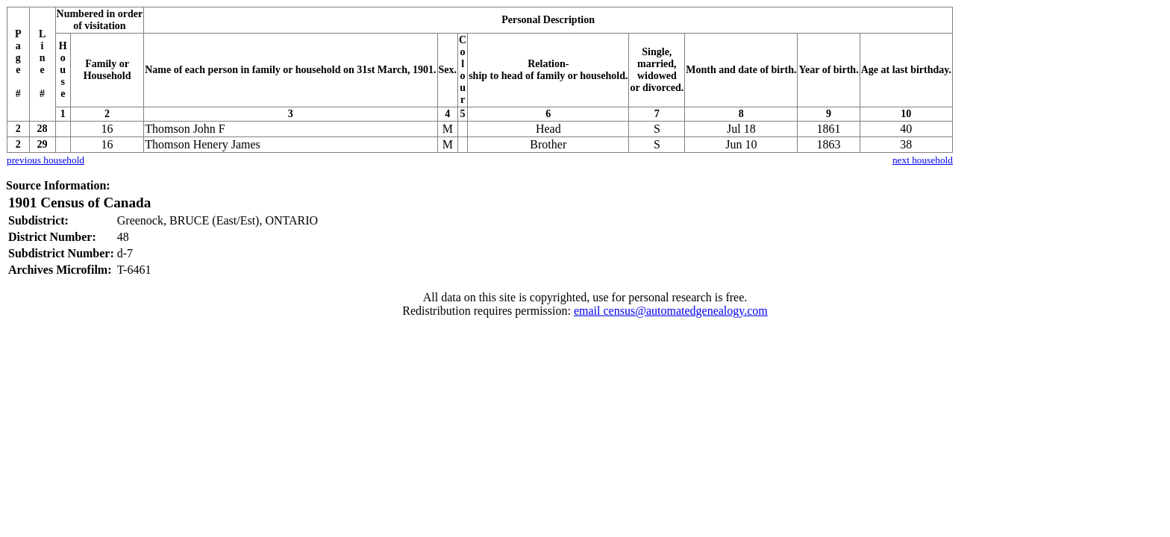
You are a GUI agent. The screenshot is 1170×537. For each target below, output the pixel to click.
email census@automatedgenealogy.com (671, 310)
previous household (45, 160)
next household (922, 160)
